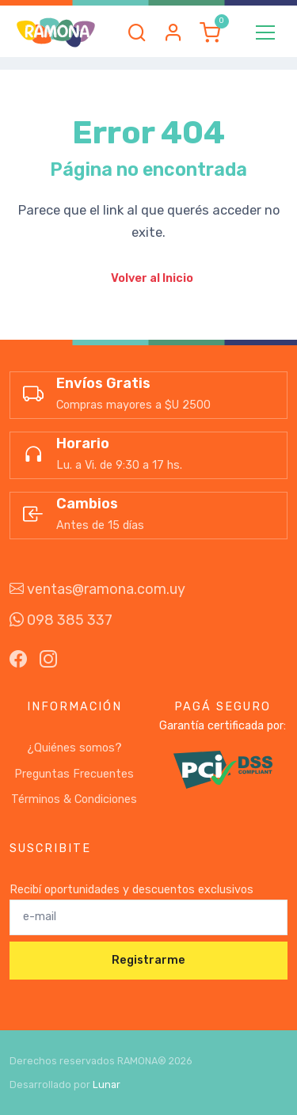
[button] (137, 32)
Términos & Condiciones (74, 799)
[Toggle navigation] (265, 32)
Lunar (106, 1084)
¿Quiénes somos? (74, 748)
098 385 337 (61, 620)
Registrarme (148, 960)
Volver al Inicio (152, 278)
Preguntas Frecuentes (74, 774)
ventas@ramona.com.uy (97, 589)
